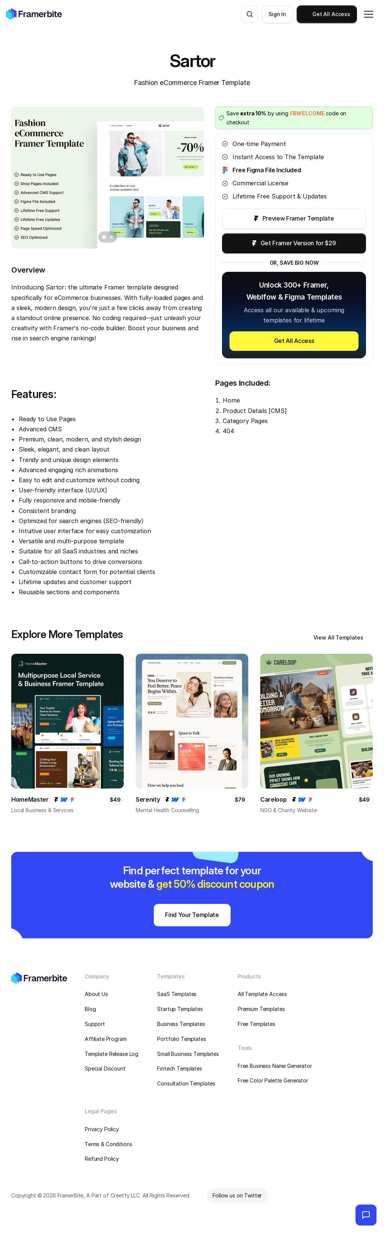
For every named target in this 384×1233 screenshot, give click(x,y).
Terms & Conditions (108, 1144)
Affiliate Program (106, 1039)
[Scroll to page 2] (112, 237)
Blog (90, 1009)
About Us (96, 994)
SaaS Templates (176, 994)
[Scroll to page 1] (103, 237)
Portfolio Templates (181, 1039)
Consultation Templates (186, 1083)
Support (95, 1024)
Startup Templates (180, 1009)
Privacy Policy (102, 1129)
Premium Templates (261, 1009)
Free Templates (256, 1024)
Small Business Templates (188, 1054)
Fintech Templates (179, 1068)
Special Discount (105, 1068)
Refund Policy (102, 1158)
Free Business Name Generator (275, 1066)
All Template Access (262, 994)
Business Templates (181, 1024)
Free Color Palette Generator (273, 1080)
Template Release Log (111, 1054)
